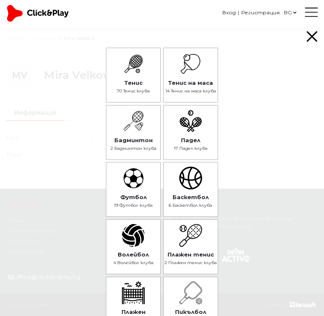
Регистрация (260, 12)
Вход (229, 12)
